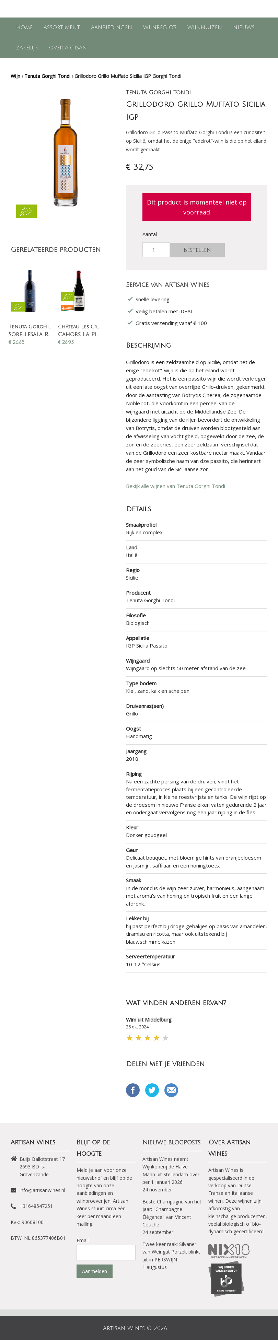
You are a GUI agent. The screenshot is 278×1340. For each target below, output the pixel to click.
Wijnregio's (159, 27)
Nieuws (244, 27)
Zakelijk (27, 47)
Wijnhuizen (204, 27)
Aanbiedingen (111, 27)
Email (171, 1090)
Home (24, 27)
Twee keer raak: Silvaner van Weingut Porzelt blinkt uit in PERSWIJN (171, 1252)
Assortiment (62, 27)
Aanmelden (94, 1271)
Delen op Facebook (133, 1090)
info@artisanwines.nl (42, 1190)
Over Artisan (68, 47)
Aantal (149, 234)
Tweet (152, 1090)
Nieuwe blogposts (171, 1142)
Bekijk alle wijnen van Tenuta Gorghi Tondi (175, 485)
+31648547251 (36, 1206)
